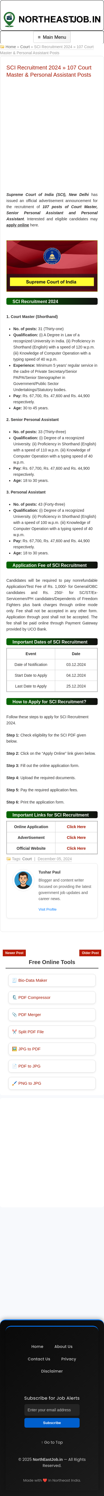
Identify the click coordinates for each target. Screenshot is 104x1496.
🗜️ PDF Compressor (31, 997)
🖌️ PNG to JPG (26, 1083)
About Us (63, 1346)
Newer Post (14, 953)
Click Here (76, 827)
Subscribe (52, 1423)
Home (11, 47)
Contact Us (39, 1359)
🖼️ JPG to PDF (26, 1049)
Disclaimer (52, 1371)
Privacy (68, 1359)
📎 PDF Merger (26, 1014)
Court (25, 47)
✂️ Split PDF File (28, 1031)
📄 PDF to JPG (26, 1066)
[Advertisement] (52, 133)
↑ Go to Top (52, 1442)
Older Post (90, 953)
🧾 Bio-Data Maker (29, 980)
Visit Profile (48, 909)
